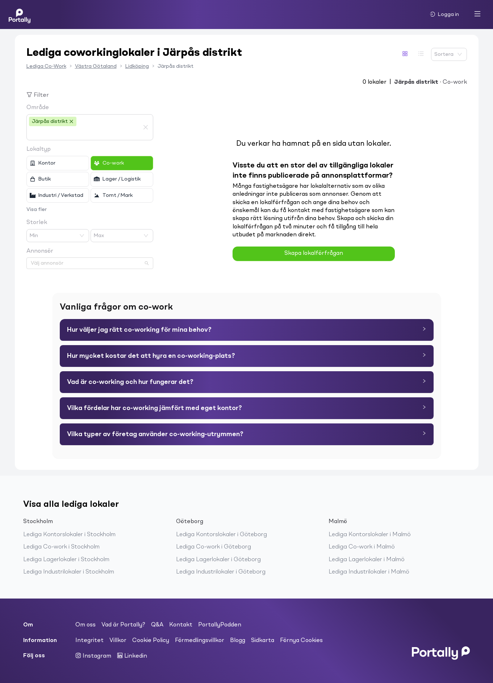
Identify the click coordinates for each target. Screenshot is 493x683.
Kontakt (180, 625)
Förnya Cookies (301, 640)
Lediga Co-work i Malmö (362, 547)
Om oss (85, 625)
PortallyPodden (219, 625)
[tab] (247, 330)
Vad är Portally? (123, 625)
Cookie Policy (150, 640)
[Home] (19, 14)
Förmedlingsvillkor (199, 640)
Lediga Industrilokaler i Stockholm (68, 572)
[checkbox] (57, 163)
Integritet (89, 640)
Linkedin (132, 656)
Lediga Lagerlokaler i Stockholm (66, 560)
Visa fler (36, 209)
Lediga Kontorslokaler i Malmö (370, 535)
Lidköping (137, 66)
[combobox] (84, 133)
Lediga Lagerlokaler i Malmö (367, 560)
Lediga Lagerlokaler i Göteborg (218, 560)
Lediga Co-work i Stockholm (61, 547)
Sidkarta (262, 640)
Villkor (117, 640)
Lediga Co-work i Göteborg (213, 547)
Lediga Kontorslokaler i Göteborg (221, 535)
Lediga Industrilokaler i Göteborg (221, 572)
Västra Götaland (96, 66)
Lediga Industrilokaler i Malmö (369, 572)
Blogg (237, 640)
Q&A (157, 625)
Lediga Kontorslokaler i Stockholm (69, 535)
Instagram (93, 656)
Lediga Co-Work (46, 66)
